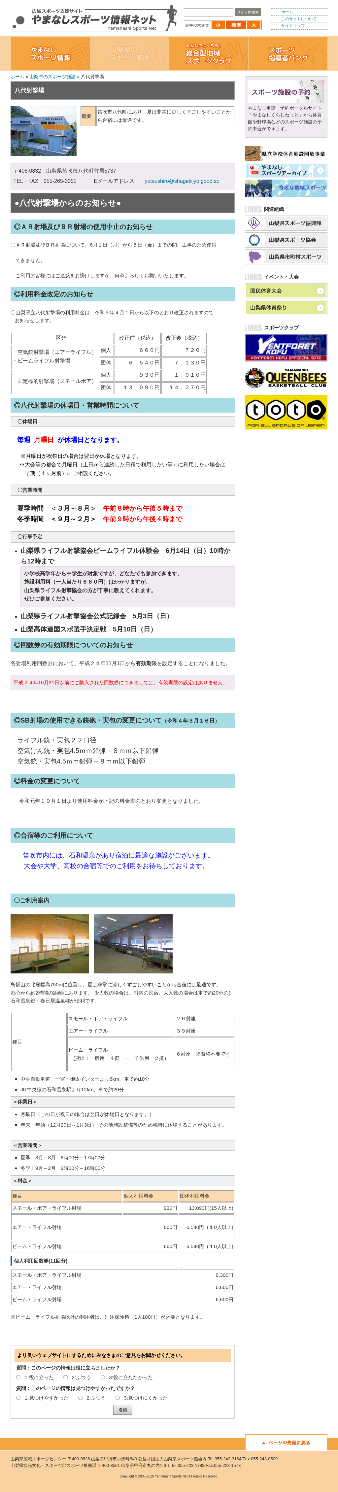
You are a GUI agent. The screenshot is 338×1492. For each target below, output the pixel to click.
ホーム (287, 12)
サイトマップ (293, 25)
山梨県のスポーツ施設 (52, 76)
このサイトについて (299, 19)
